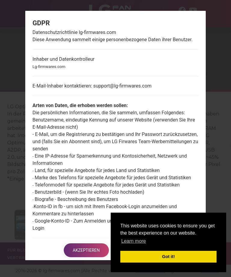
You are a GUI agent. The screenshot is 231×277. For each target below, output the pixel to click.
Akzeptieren (86, 250)
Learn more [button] (133, 241)
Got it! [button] (168, 256)
